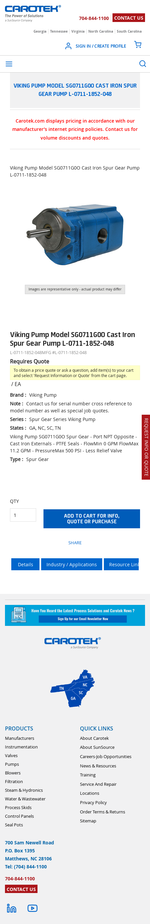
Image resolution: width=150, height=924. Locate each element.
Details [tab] (25, 564)
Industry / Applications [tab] (71, 564)
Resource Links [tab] (125, 564)
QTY (14, 501)
